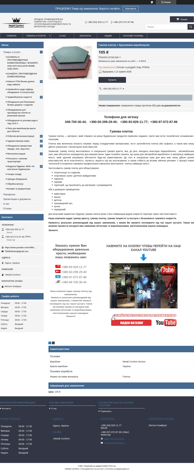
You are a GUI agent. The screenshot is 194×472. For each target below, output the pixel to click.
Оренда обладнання (17, 179)
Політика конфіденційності (117, 469)
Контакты (85, 36)
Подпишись (105, 411)
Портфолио (9, 194)
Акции (108, 36)
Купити (112, 79)
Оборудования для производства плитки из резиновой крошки (19, 113)
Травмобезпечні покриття (19, 97)
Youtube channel (133, 36)
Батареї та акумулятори (19, 189)
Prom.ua (112, 466)
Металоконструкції (16, 153)
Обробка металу (15, 184)
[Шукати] (191, 27)
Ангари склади (14, 174)
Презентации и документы (17, 199)
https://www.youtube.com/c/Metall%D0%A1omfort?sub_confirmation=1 (21, 247)
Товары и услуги (36, 36)
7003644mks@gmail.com (16, 251)
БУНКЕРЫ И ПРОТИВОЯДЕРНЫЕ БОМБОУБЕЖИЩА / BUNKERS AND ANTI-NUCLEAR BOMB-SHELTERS (22, 63)
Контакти (130, 8)
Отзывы (7, 208)
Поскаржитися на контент (92, 469)
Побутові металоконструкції (20, 136)
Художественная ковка (18, 141)
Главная (11, 36)
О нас (62, 36)
